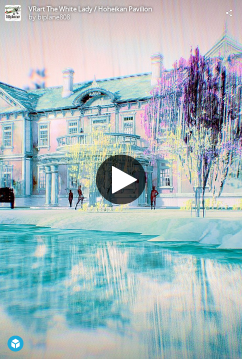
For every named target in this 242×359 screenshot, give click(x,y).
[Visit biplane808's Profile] (13, 13)
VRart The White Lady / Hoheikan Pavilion (90, 8)
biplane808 (54, 16)
